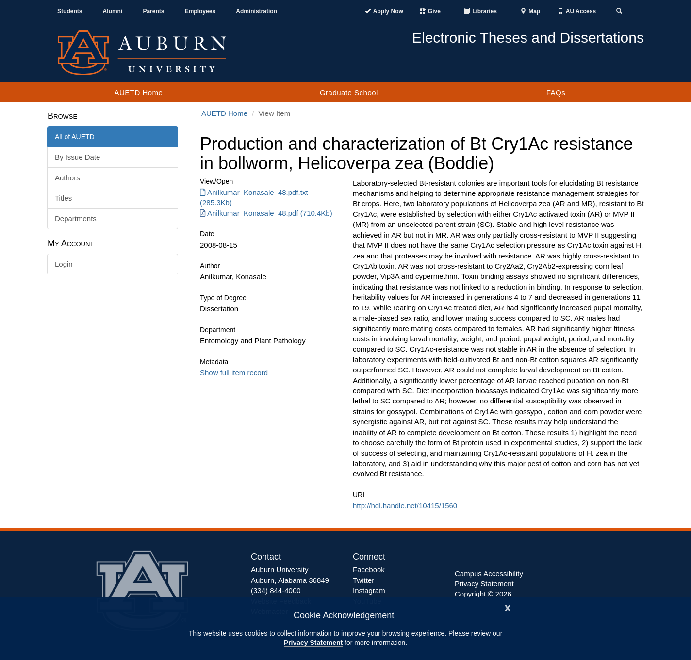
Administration (256, 11)
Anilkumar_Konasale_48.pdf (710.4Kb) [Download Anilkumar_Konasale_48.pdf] (266, 213)
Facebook (369, 569)
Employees (200, 11)
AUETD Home (138, 92)
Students (69, 11)
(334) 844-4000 (276, 590)
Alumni (113, 11)
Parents (153, 11)
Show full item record (234, 373)
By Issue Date (77, 157)
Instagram (369, 590)
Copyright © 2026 (483, 594)
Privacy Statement (313, 642)
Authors (67, 178)
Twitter (363, 580)
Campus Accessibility (489, 573)
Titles (63, 198)
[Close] (507, 607)
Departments (76, 218)
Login (64, 264)
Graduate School (349, 92)
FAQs (556, 92)
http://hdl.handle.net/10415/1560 (405, 505)
